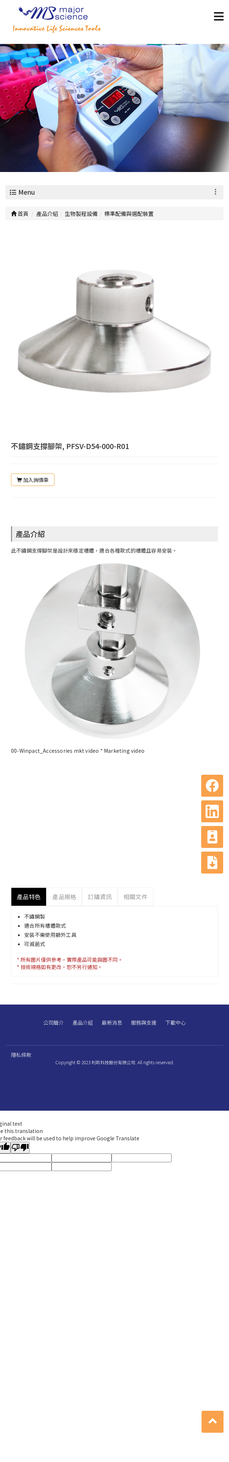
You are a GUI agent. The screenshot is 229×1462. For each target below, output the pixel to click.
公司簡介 (53, 1022)
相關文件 (135, 896)
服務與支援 (144, 1022)
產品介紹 (82, 1022)
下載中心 (175, 1022)
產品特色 (29, 896)
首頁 (20, 213)
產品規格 (64, 896)
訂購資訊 (100, 896)
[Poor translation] (20, 1147)
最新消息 (112, 1022)
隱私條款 (21, 1054)
